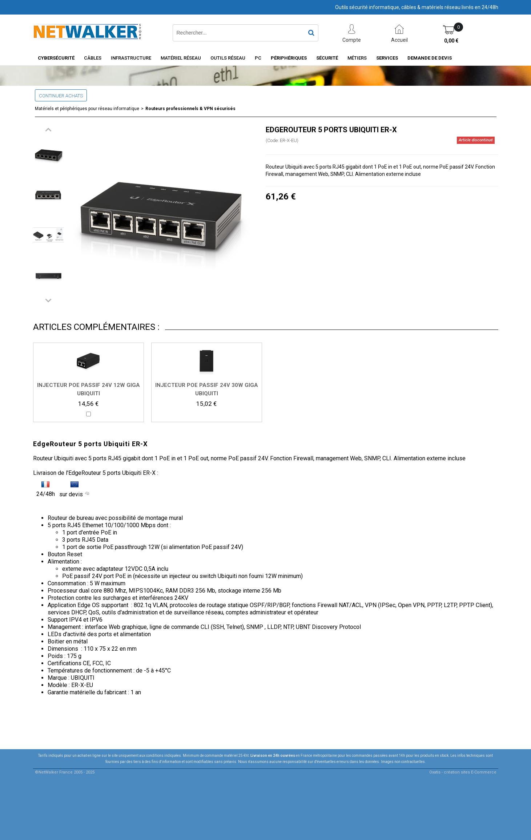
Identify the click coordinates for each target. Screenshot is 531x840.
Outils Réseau (227, 58)
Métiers (357, 58)
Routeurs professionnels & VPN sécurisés (190, 108)
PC (258, 58)
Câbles (92, 58)
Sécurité (327, 58)
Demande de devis (429, 58)
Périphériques (289, 58)
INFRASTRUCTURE (131, 58)
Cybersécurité (56, 58)
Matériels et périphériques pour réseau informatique (87, 108)
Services (387, 58)
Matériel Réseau (181, 58)
